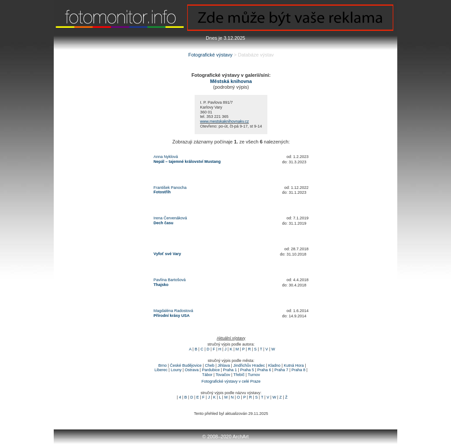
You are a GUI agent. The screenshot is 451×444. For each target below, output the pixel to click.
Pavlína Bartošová (170, 280)
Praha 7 (281, 370)
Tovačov (223, 375)
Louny (176, 370)
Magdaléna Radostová (173, 311)
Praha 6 (264, 370)
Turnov (254, 375)
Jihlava (224, 365)
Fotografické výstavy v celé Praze (230, 381)
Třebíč (239, 375)
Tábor (207, 375)
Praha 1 (230, 370)
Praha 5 (247, 370)
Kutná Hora (294, 365)
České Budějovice (186, 365)
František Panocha (170, 187)
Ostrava (192, 370)
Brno (162, 365)
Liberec (161, 370)
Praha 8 (299, 370)
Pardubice (211, 370)
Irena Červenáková (170, 218)
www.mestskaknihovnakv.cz (224, 121)
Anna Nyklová (166, 156)
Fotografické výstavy (210, 54)
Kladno (274, 365)
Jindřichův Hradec (249, 365)
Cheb (209, 365)
